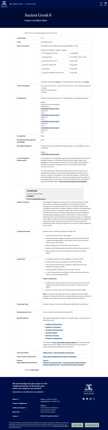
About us (15, 399)
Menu (105, 4)
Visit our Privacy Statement (61, 426)
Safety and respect (18, 408)
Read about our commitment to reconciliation (27, 392)
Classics (45, 360)
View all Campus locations (49, 416)
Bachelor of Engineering (54, 338)
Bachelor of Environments (54, 330)
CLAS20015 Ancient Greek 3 (50, 121)
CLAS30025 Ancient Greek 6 (50, 154)
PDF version (35, 370)
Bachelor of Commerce (53, 327)
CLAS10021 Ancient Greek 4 (50, 115)
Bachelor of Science (52, 336)
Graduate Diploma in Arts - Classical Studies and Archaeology (63, 365)
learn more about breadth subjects (64, 342)
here (58, 82)
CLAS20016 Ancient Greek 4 (50, 128)
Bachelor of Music (52, 333)
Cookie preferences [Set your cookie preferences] (92, 425)
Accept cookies (77, 425)
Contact (15, 416)
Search (101, 4)
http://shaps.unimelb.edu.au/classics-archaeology (60, 357)
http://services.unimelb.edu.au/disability (73, 181)
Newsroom (16, 412)
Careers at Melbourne (19, 403)
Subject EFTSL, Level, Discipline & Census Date (58, 353)
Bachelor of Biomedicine (54, 324)
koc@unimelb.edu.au (38, 199)
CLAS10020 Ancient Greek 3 (50, 109)
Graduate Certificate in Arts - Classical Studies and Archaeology (64, 363)
